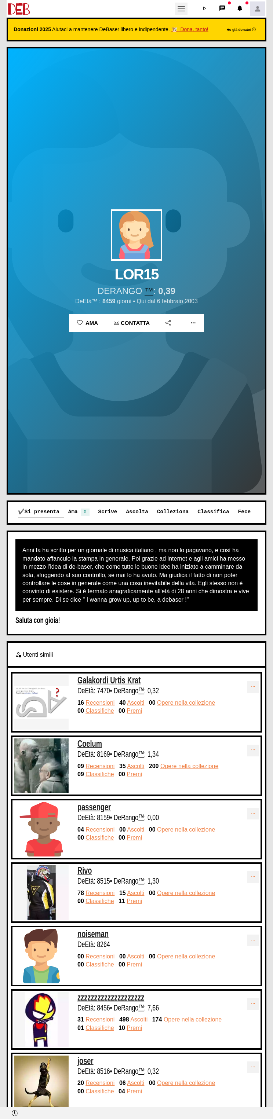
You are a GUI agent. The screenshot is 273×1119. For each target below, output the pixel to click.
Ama (87, 323)
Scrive (107, 511)
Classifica (213, 511)
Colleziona (173, 511)
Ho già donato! (241, 29)
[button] (204, 8)
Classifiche (99, 711)
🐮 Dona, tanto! (189, 29)
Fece (244, 511)
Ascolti (135, 703)
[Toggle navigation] (181, 8)
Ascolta (137, 511)
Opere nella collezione (186, 703)
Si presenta (42, 511)
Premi (134, 711)
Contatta (132, 323)
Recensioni (99, 703)
